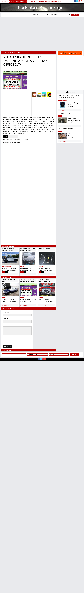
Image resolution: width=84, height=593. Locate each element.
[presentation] (11, 340)
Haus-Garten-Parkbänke (66, 129)
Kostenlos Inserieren (18, 1)
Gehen (75, 14)
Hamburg (41, 266)
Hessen (60, 115)
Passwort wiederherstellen (50, 1)
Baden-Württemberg (63, 100)
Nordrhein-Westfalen (7, 266)
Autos (18, 52)
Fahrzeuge (11, 52)
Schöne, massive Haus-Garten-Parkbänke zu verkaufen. (74, 135)
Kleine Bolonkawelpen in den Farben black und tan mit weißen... (74, 104)
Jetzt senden (7, 346)
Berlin (4, 297)
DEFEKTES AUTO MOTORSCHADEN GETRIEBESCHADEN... (46, 281)
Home (4, 1)
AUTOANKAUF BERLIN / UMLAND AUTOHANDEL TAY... (27, 281)
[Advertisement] (41, 34)
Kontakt (33, 1)
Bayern (22, 266)
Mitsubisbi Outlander (45, 248)
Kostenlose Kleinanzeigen (42, 7)
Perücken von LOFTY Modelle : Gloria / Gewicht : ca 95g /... (74, 120)
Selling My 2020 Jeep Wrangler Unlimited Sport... (8, 250)
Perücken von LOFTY (65, 113)
